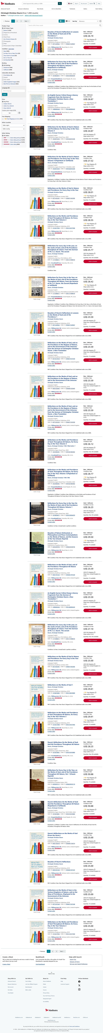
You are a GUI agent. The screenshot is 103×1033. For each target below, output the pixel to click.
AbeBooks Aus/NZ (56, 1017)
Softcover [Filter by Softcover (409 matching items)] (7, 69)
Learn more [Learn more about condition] (11, 49)
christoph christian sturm (15, 15)
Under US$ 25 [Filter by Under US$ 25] (7, 103)
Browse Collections (23, 9)
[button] (100, 25)
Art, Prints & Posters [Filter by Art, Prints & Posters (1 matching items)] (9, 39)
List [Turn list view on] (62, 21)
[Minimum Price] (5, 113)
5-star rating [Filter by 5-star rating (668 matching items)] (12, 144)
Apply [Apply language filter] (4, 94)
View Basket (10, 993)
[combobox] (40, 3)
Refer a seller (28, 990)
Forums (45, 990)
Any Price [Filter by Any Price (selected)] (5, 101)
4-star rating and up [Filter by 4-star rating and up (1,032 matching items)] (14, 142)
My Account (84, 3)
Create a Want (6, 964)
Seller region (6, 125)
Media (44, 984)
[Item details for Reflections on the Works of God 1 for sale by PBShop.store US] (37, 695)
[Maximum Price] (14, 113)
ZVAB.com (85, 1017)
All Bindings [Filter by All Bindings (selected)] (6, 65)
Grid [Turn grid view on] (68, 21)
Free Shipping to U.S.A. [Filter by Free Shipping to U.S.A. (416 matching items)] (12, 119)
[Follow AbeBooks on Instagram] (79, 989)
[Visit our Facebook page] (79, 981)
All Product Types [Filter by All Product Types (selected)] (8, 28)
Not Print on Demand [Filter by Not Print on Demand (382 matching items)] (10, 84)
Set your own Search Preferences (78, 964)
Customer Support (65, 984)
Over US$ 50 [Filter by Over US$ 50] (6, 108)
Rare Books (40, 9)
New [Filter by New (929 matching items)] (5, 51)
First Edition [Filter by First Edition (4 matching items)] (7, 75)
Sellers (85, 9)
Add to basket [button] (93, 47)
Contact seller (51, 50)
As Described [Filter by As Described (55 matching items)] (7, 60)
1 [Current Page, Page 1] (48, 951)
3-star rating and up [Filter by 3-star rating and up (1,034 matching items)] (14, 140)
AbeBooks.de (29, 1017)
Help (99, 3)
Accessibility (46, 1001)
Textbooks (72, 9)
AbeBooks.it (46, 1017)
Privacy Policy (46, 993)
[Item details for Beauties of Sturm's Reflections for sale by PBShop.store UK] (37, 872)
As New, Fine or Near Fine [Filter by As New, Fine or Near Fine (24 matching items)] (11, 53)
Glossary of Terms (75, 961)
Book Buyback (28, 987)
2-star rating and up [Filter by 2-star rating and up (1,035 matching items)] (14, 137)
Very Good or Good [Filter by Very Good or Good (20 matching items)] (9, 55)
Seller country (6, 129)
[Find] (60, 3)
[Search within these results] (65, 25)
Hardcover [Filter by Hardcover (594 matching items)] (7, 67)
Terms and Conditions (74, 1026)
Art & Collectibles (56, 9)
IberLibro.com (76, 1017)
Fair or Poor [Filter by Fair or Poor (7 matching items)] (7, 57)
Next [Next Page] (26, 21)
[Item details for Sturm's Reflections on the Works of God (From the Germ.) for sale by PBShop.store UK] (37, 843)
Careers (44, 987)
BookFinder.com (51, 1021)
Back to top (51, 973)
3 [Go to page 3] (56, 951)
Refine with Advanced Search (33, 15)
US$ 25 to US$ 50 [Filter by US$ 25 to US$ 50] (8, 106)
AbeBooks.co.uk (19, 1017)
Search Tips (73, 959)
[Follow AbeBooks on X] (79, 985)
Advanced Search (5, 9)
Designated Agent (47, 998)
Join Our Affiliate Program (31, 984)
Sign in (76, 3)
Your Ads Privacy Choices (48, 995)
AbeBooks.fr (38, 1017)
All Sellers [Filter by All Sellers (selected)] (6, 135)
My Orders (10, 990)
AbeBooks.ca (67, 1017)
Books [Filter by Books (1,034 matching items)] (6, 30)
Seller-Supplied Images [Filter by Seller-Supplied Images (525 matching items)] (10, 81)
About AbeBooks (47, 981)
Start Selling (98, 9)
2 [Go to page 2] (52, 951)
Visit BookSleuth (40, 964)
